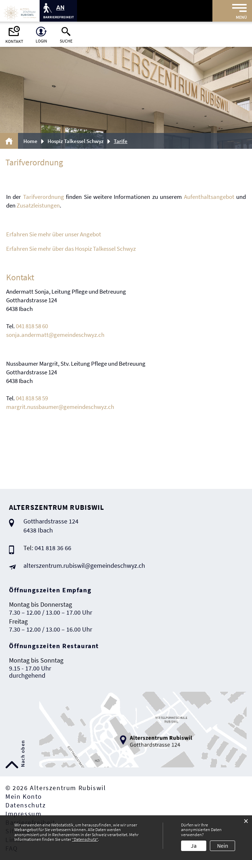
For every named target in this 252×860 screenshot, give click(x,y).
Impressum (23, 814)
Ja (194, 845)
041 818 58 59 (32, 398)
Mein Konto (23, 796)
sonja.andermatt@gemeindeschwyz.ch (55, 335)
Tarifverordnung (43, 197)
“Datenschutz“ (85, 839)
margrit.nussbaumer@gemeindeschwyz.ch (60, 407)
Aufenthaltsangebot (209, 197)
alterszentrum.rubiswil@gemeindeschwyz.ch (84, 565)
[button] (78, 141)
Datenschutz (25, 805)
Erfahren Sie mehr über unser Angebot (53, 234)
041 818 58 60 (32, 326)
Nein (222, 845)
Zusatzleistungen (38, 205)
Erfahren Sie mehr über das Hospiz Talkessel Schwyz (71, 249)
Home (30, 141)
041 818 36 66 (53, 548)
